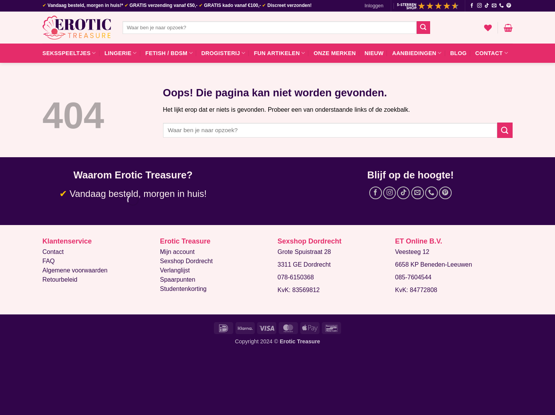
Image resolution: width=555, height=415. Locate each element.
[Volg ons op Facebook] (471, 5)
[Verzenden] (423, 27)
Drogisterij (223, 53)
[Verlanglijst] (488, 27)
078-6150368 (296, 277)
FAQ (48, 261)
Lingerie (120, 53)
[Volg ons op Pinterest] (508, 5)
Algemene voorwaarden (75, 270)
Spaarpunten (177, 279)
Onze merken (335, 53)
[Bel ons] (501, 5)
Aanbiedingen (416, 53)
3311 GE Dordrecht (304, 264)
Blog (458, 53)
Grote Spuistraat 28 (304, 252)
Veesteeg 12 (412, 252)
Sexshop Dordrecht (186, 261)
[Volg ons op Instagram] (479, 5)
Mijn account (177, 252)
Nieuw (374, 53)
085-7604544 (413, 277)
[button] (374, 6)
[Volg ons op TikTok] (486, 5)
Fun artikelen (279, 53)
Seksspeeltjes (69, 53)
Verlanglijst (175, 270)
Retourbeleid (59, 279)
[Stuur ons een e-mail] (494, 5)
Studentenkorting (183, 289)
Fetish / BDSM (169, 53)
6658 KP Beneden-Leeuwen (433, 264)
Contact (491, 53)
